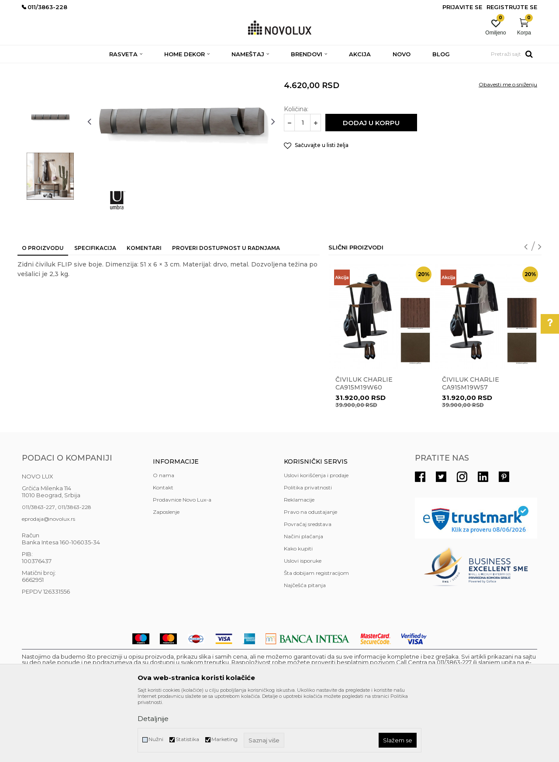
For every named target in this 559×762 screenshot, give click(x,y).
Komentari (144, 311)
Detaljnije (153, 718)
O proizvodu (43, 311)
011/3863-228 (74, 570)
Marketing (224, 739)
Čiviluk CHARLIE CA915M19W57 (470, 446)
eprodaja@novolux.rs (48, 582)
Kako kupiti (298, 611)
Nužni (155, 739)
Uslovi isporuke (302, 624)
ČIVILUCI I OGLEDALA (150, 68)
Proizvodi (69, 68)
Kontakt (163, 550)
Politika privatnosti (308, 550)
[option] (50, 121)
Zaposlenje (166, 575)
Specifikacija (95, 311)
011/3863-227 (38, 570)
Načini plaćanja (303, 599)
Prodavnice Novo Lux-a (182, 563)
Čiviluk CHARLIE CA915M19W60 (364, 446)
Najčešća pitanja (305, 648)
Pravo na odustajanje (310, 575)
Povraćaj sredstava (307, 587)
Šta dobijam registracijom (316, 636)
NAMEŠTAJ (101, 68)
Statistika (187, 739)
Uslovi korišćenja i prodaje (316, 538)
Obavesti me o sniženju (508, 147)
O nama (163, 538)
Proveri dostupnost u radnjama (226, 311)
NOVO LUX (36, 68)
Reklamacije (299, 563)
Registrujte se (512, 6)
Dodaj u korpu (371, 186)
